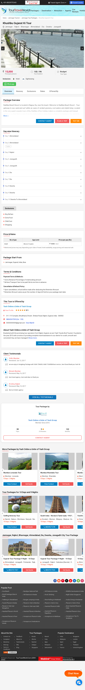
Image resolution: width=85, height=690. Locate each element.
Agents (68, 10)
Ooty (46, 639)
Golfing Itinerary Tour (11, 516)
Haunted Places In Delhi (52, 606)
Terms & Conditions (6, 648)
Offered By (54, 91)
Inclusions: (7, 79)
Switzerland (48, 647)
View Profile (8, 310)
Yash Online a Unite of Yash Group (17, 306)
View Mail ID (30, 323)
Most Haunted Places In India (73, 607)
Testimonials (20, 642)
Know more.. (33, 338)
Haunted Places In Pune (9, 616)
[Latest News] (59, 580)
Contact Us (6, 636)
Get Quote (29, 484)
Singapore (35, 647)
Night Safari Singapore (73, 594)
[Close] (81, 670)
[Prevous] (2, 470)
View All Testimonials (42, 397)
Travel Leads (77, 3)
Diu (43, 27)
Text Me (76, 121)
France (62, 647)
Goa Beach (5, 591)
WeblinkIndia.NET (69, 660)
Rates (43, 91)
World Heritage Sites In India (9, 595)
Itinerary (19, 91)
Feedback (19, 636)
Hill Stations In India (51, 591)
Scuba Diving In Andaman (74, 599)
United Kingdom (78, 647)
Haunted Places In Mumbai (31, 611)
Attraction (59, 10)
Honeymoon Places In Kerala (9, 622)
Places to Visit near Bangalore (8, 607)
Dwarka (49, 27)
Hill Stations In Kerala (30, 594)
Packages (35, 10)
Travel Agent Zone (57, 3)
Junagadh (57, 27)
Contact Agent (45, 121)
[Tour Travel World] (16, 10)
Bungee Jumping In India (31, 599)
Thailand (75, 645)
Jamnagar (9, 27)
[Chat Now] (79, 682)
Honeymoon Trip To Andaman (72, 617)
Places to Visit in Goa (51, 603)
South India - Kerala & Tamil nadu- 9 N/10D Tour (59, 516)
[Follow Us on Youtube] (70, 580)
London (75, 639)
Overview (8, 91)
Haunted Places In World (10, 611)
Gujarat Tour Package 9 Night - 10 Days (19, 559)
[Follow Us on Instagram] (82, 580)
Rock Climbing (49, 594)
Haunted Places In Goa (73, 611)
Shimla (34, 639)
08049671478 (49, 527)
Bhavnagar (25, 27)
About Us (19, 639)
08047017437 (12, 570)
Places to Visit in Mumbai (31, 603)
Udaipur (34, 645)
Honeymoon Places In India (32, 616)
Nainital (34, 642)
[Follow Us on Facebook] (55, 580)
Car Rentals (75, 10)
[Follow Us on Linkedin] (74, 580)
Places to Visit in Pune (73, 603)
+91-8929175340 (8, 2)
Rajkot (16, 27)
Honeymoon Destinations (31, 621)
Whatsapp (9, 84)
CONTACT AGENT (42, 438)
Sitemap (5, 645)
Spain (61, 642)
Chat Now (73, 673)
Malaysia (47, 645)
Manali (47, 636)
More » (5, 116)
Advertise (6, 642)
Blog (17, 647)
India (61, 636)
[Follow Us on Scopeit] (78, 580)
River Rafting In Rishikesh (53, 599)
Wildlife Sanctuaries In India (75, 591)
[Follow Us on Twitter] (66, 580)
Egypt (74, 642)
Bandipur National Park (30, 591)
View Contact (12, 484)
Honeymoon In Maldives (52, 616)
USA (61, 645)
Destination (47, 10)
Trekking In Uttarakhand (9, 599)
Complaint (6, 639)
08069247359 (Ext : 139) (14, 319)
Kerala (34, 636)
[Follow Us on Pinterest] (62, 580)
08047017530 (49, 570)
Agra (46, 642)
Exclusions (32, 91)
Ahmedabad (35, 27)
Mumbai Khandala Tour (49, 473)
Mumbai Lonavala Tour (12, 473)
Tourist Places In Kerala (9, 603)
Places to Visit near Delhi (31, 606)
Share (78, 32)
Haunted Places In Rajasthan (50, 612)
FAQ (17, 645)
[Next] (83, 470)
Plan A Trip (62, 121)
